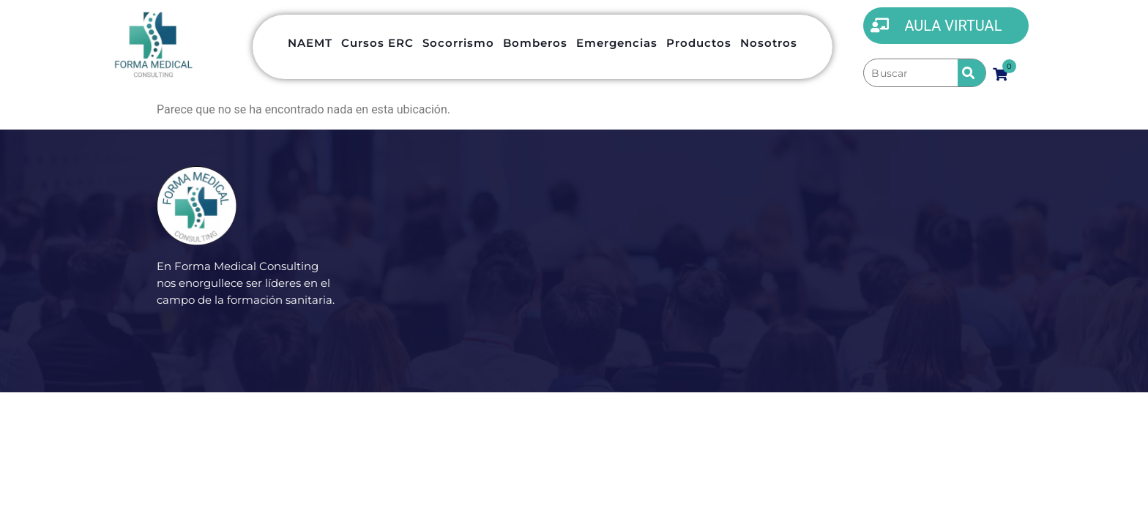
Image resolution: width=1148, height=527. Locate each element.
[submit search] (971, 72)
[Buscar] (910, 73)
